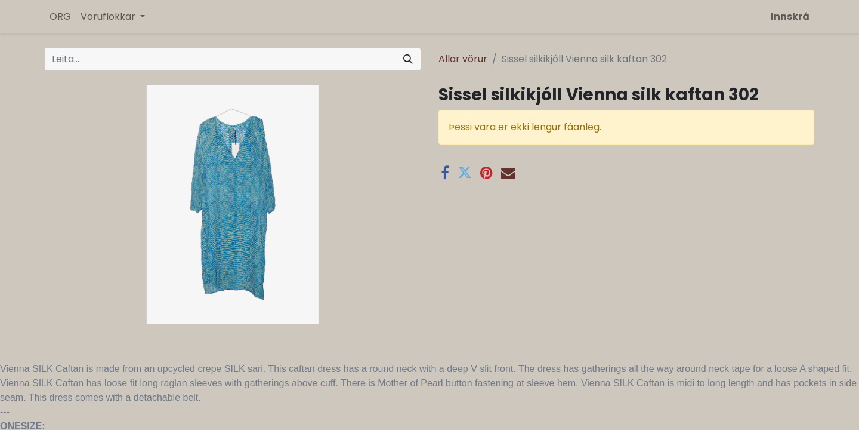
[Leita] (408, 59)
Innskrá (790, 16)
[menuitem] (60, 17)
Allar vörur (462, 59)
